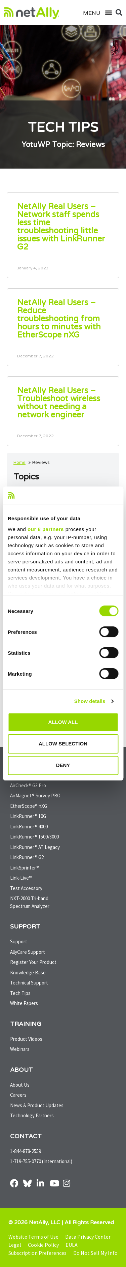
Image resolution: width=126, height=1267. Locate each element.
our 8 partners (46, 529)
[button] (105, 13)
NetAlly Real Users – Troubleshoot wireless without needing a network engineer (58, 403)
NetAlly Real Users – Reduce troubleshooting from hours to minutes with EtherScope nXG (59, 319)
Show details (90, 701)
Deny (63, 765)
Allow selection (63, 743)
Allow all (63, 722)
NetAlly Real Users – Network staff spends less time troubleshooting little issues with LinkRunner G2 (61, 227)
